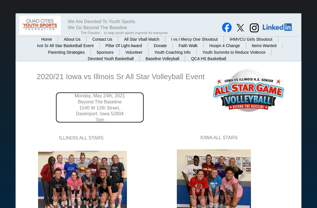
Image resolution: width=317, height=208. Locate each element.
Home (46, 39)
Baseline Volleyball (162, 58)
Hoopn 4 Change (224, 45)
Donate (160, 45)
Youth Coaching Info (172, 52)
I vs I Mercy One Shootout (194, 39)
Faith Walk (188, 45)
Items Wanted (264, 45)
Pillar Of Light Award (124, 45)
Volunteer (133, 52)
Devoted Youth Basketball (111, 58)
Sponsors (105, 52)
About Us (72, 39)
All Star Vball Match (141, 39)
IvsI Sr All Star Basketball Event (65, 45)
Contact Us (102, 39)
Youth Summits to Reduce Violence (234, 52)
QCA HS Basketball (208, 58)
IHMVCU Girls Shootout (251, 39)
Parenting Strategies (66, 52)
